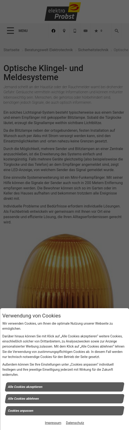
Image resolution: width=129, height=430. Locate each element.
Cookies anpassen (21, 410)
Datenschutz (75, 423)
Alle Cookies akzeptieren (25, 386)
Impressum (53, 423)
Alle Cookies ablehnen (23, 398)
